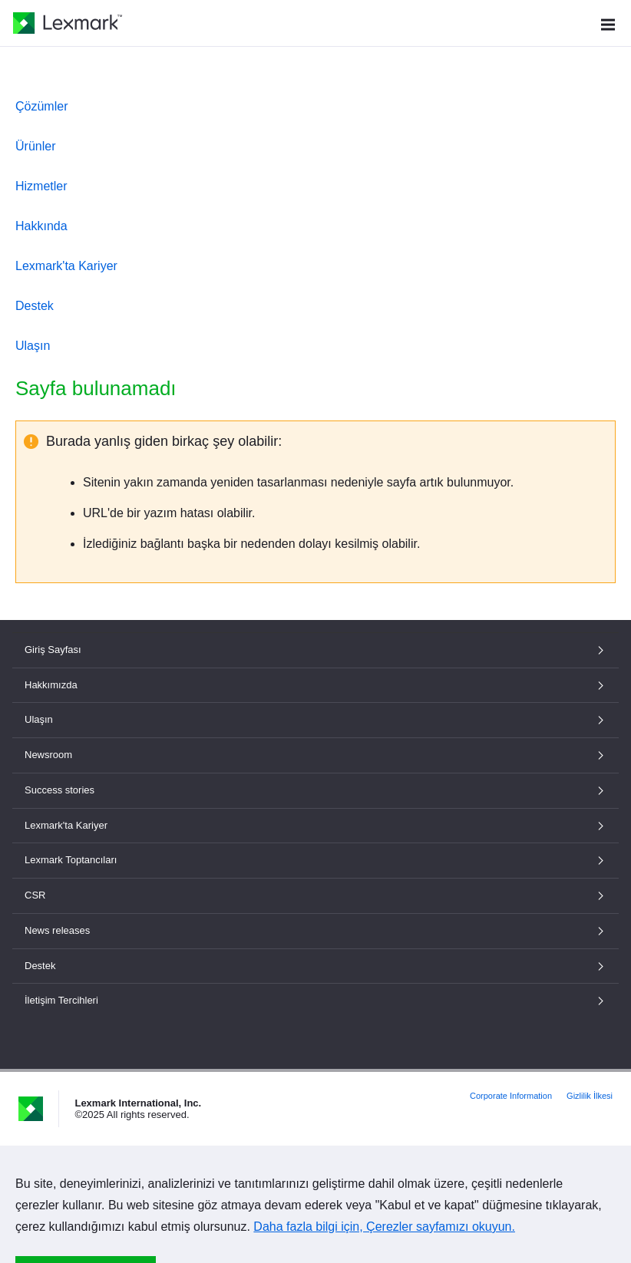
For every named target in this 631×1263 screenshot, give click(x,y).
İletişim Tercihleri (315, 1000)
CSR (315, 895)
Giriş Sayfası (315, 649)
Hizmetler (41, 186)
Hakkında (41, 225)
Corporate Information (511, 1095)
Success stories (315, 790)
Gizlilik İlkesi (590, 1095)
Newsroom (315, 754)
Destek (34, 305)
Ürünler (35, 146)
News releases (315, 930)
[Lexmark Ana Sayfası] (67, 23)
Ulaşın (32, 345)
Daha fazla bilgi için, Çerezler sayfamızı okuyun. (384, 1226)
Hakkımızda (315, 685)
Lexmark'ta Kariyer (66, 265)
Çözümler (41, 106)
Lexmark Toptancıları (315, 860)
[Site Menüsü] (608, 23)
